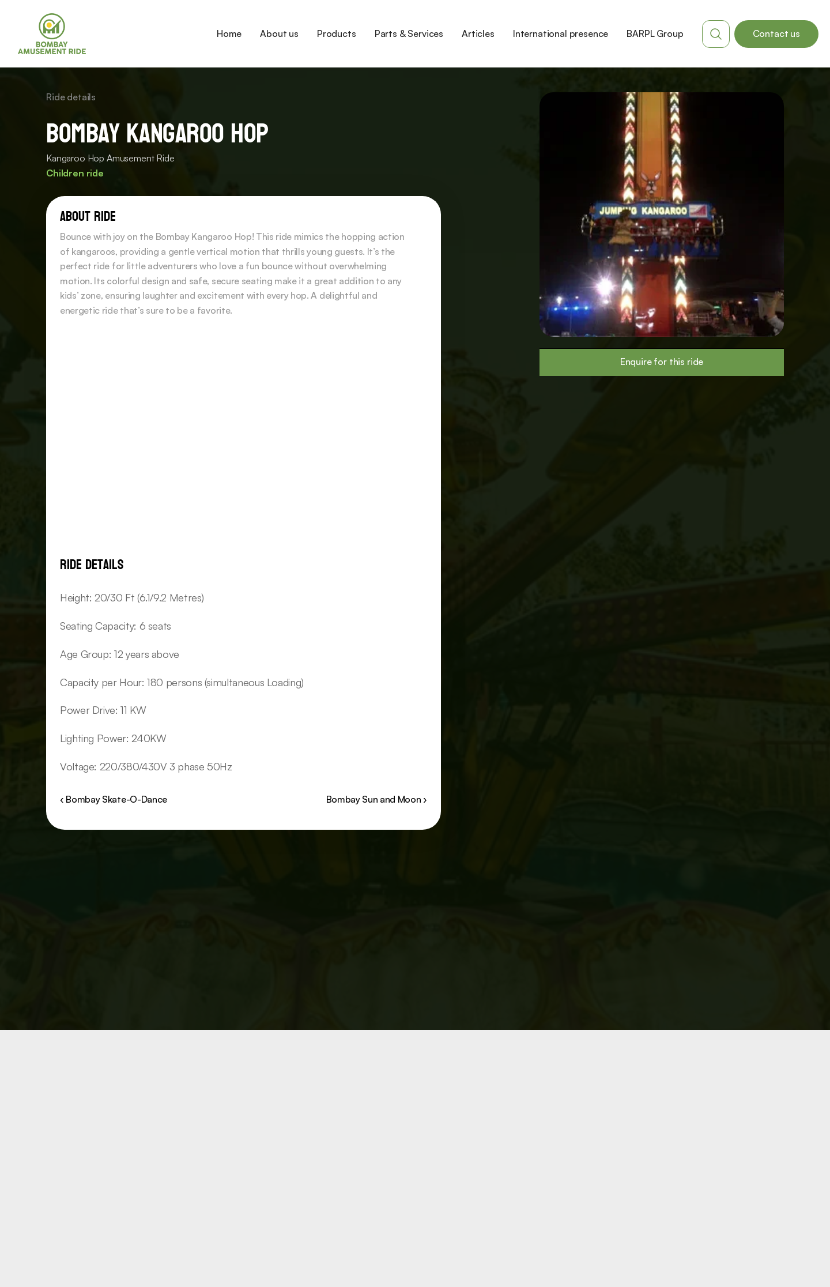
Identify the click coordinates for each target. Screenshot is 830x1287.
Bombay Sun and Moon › (376, 799)
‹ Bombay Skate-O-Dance (113, 799)
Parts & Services (409, 33)
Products (336, 33)
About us (279, 33)
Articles (478, 33)
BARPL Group (655, 33)
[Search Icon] (716, 34)
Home (229, 33)
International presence (560, 33)
